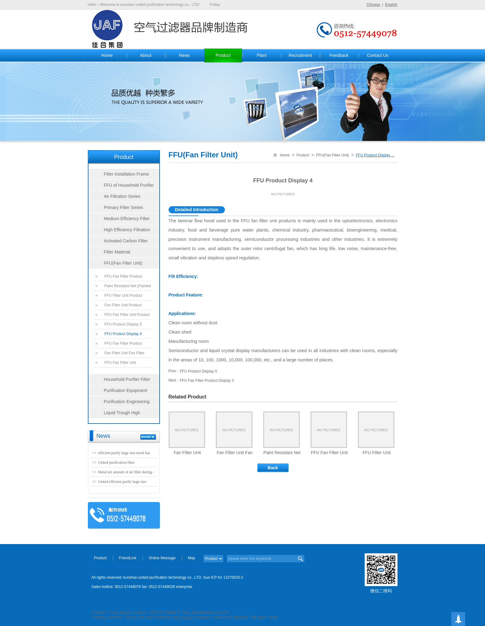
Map (191, 558)
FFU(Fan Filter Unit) (123, 263)
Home (107, 55)
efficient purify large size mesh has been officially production (124, 454)
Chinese (373, 4)
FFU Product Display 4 (123, 334)
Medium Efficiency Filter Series (119, 220)
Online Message (162, 558)
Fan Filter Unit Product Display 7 (123, 306)
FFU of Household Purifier (129, 185)
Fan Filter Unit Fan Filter (124, 353)
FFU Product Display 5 (123, 324)
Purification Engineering (127, 401)
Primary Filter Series (123, 207)
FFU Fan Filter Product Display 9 (123, 277)
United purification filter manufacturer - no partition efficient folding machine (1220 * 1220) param (126, 463)
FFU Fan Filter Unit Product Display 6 (127, 316)
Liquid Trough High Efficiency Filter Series (114, 414)
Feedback (338, 55)
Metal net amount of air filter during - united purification (126, 473)
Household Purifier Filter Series (119, 381)
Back (273, 467)
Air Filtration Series (122, 196)
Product (223, 55)
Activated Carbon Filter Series (118, 242)
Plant (262, 55)
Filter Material (117, 251)
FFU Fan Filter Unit (120, 362)
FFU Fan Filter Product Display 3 (123, 344)
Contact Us (377, 55)
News (184, 55)
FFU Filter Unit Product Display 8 (124, 296)
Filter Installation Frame (126, 174)
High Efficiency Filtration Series (119, 231)
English (391, 4)
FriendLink (127, 558)
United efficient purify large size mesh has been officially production (124, 482)
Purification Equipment (125, 390)
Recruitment (300, 55)
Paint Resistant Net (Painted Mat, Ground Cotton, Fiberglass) (128, 287)
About (146, 55)
